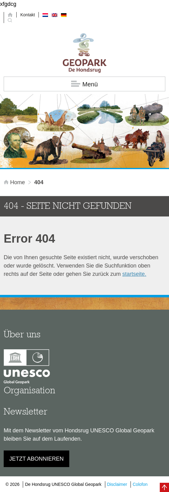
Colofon (140, 484)
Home (15, 182)
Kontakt (27, 14)
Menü (84, 84)
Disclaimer (117, 484)
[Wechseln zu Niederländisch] (45, 15)
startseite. (134, 274)
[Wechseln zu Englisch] (54, 15)
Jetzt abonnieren (36, 459)
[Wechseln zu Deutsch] (63, 15)
